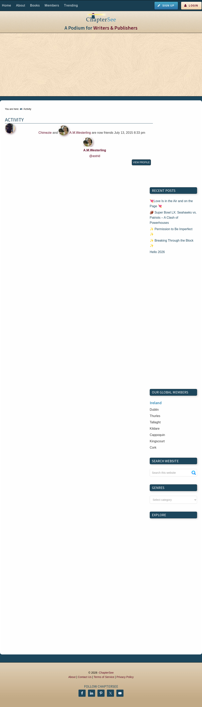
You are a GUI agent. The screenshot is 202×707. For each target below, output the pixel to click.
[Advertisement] (101, 64)
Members (52, 5)
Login (193, 5)
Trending (71, 5)
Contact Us (84, 677)
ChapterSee (106, 672)
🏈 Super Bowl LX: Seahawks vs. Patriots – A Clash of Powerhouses (173, 217)
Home (6, 5)
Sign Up (168, 5)
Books (35, 5)
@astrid (94, 156)
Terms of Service (104, 677)
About (20, 5)
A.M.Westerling (80, 132)
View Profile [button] (141, 162)
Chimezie (45, 132)
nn (173, 500)
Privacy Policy (125, 677)
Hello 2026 (157, 252)
